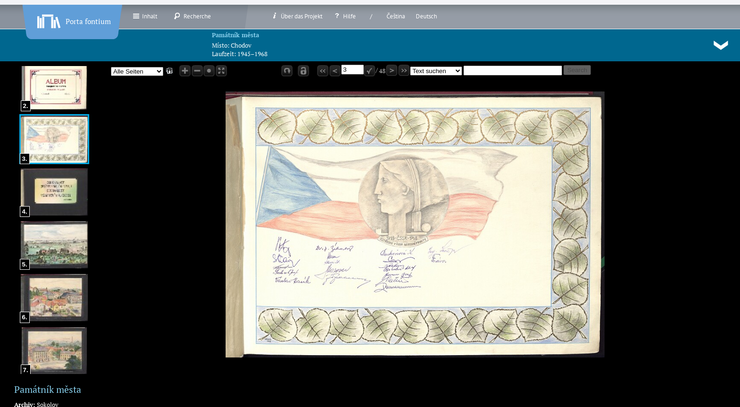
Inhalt (144, 16)
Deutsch (426, 16)
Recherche (192, 16)
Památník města (235, 35)
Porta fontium (73, 19)
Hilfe (344, 16)
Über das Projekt (296, 16)
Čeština (396, 16)
